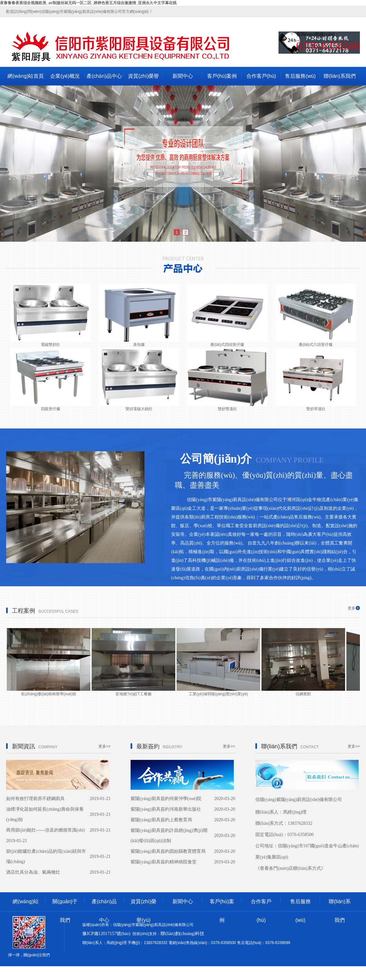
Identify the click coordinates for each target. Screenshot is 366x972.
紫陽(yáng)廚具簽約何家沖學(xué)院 (166, 798)
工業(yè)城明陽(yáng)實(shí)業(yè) (218, 694)
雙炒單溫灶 (315, 409)
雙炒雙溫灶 (227, 409)
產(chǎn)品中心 (104, 76)
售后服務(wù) (300, 76)
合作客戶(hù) (261, 76)
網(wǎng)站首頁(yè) (25, 79)
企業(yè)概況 (65, 76)
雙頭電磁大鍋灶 (138, 409)
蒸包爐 (139, 344)
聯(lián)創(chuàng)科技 (182, 933)
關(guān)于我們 (65, 905)
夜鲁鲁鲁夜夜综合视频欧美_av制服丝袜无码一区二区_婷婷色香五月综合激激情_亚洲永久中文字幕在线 (88, 3)
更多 (351, 608)
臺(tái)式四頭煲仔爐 (227, 344)
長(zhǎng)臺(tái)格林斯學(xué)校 (48, 694)
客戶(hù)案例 (222, 76)
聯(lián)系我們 (340, 76)
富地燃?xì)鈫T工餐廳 (133, 694)
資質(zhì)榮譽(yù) (143, 79)
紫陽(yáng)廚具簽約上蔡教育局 (161, 819)
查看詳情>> (345, 596)
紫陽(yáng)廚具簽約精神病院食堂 (164, 862)
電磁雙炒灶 (50, 344)
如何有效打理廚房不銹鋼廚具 (35, 798)
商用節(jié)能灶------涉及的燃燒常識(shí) (45, 830)
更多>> (104, 746)
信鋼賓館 (303, 694)
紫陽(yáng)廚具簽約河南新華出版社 (166, 809)
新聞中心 (182, 76)
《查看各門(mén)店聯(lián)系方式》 (290, 868)
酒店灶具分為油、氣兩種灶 (33, 872)
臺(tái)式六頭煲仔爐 (316, 344)
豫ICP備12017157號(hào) (106, 933)
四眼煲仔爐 (50, 409)
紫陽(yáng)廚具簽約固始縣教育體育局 (168, 851)
